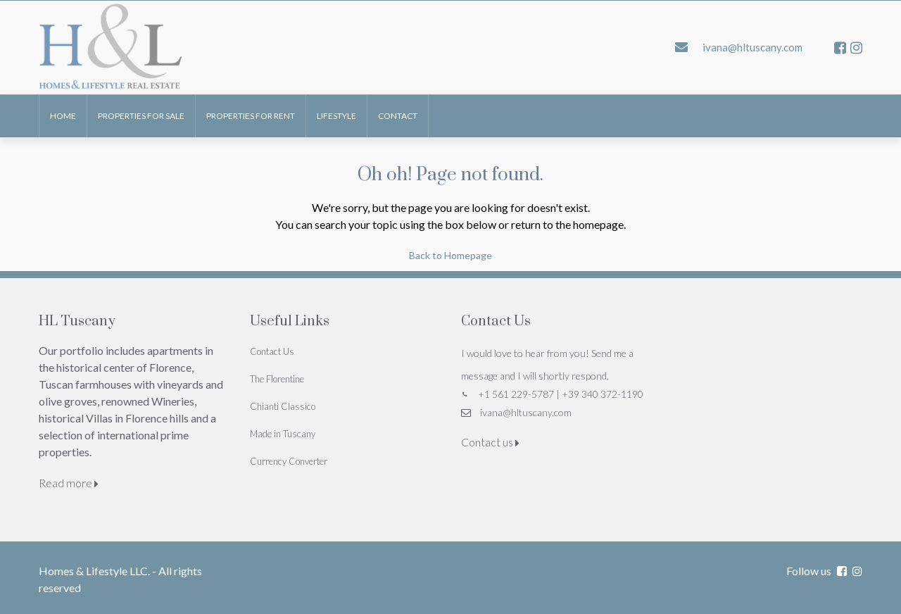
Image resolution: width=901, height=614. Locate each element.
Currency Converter (288, 461)
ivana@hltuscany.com (526, 412)
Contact (397, 116)
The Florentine (277, 378)
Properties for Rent (250, 116)
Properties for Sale (141, 116)
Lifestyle (336, 116)
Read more (69, 482)
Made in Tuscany (282, 433)
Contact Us (272, 351)
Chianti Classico (282, 406)
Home (63, 116)
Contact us (490, 442)
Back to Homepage (450, 255)
